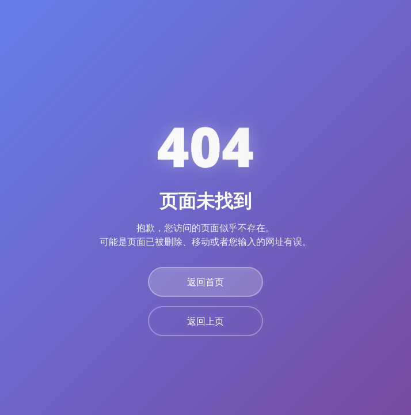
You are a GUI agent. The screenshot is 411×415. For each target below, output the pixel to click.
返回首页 (205, 282)
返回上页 (205, 321)
